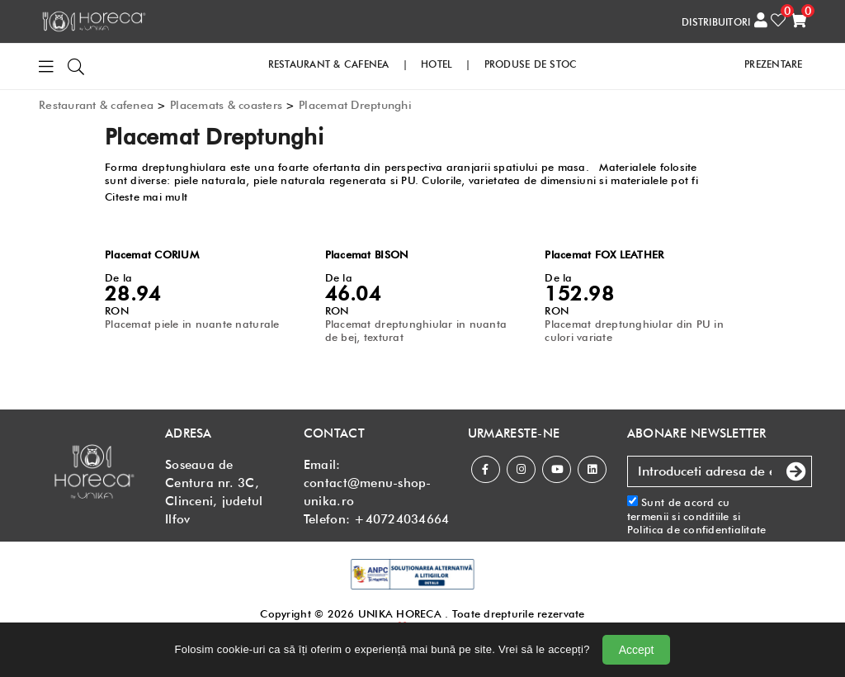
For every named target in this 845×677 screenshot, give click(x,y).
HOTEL (436, 64)
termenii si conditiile (678, 516)
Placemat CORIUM (152, 254)
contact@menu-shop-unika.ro (368, 492)
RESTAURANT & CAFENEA (328, 64)
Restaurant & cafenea (96, 104)
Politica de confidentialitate (697, 529)
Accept (636, 649)
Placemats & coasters (226, 104)
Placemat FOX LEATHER (604, 254)
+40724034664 (401, 519)
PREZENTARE (773, 64)
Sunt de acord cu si (697, 515)
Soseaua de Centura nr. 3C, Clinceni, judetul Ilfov (213, 492)
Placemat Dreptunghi (355, 104)
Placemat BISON (366, 254)
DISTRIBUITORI (716, 22)
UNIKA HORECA (399, 613)
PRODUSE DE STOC (531, 64)
